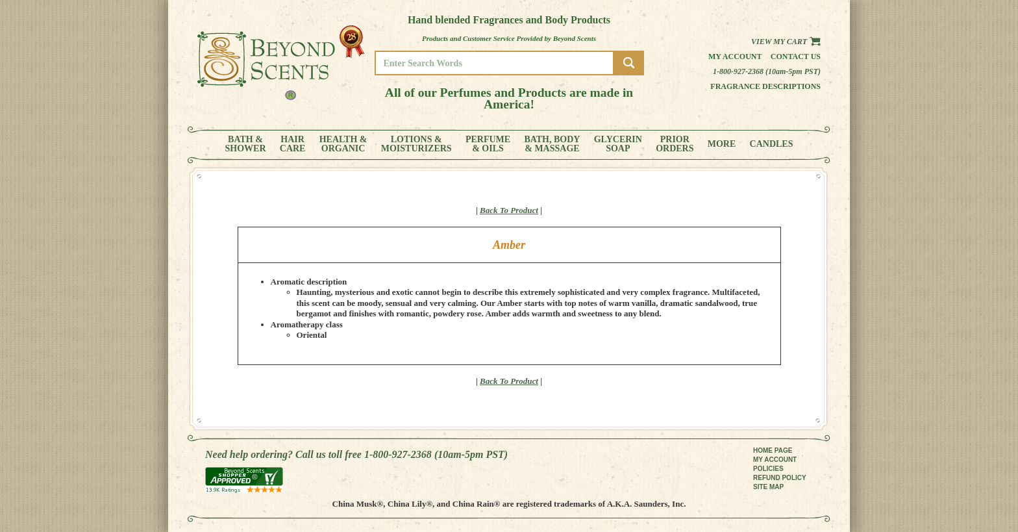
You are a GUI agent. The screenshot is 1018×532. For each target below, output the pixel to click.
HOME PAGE (772, 450)
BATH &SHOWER (245, 144)
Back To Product (509, 210)
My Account (735, 56)
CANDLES (771, 144)
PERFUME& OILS (488, 144)
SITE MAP (768, 486)
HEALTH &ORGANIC (343, 144)
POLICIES (768, 468)
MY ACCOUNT (775, 459)
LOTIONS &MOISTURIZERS (416, 144)
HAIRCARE (293, 144)
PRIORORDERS (674, 144)
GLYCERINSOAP (618, 144)
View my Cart (786, 41)
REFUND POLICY (779, 477)
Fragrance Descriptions (765, 86)
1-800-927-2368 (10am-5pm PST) (767, 71)
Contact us (796, 56)
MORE (722, 144)
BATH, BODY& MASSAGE (552, 144)
